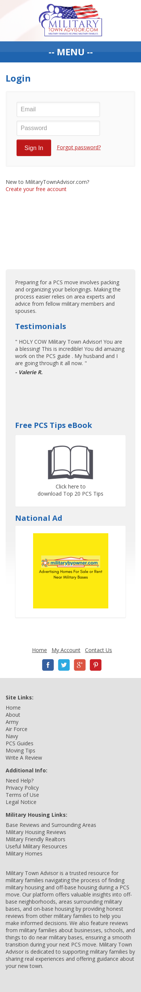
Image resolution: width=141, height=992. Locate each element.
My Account (66, 650)
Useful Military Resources (36, 846)
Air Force (16, 729)
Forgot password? (79, 147)
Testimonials (40, 326)
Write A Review (24, 757)
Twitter (64, 665)
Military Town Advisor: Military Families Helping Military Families (70, 20)
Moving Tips (20, 750)
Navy (12, 736)
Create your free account (36, 189)
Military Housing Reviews (36, 832)
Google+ (80, 665)
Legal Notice (21, 801)
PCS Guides (19, 743)
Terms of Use (22, 794)
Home (39, 650)
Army (12, 721)
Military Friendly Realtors (35, 839)
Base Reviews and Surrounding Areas (51, 824)
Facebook (48, 665)
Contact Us (98, 650)
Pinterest (95, 665)
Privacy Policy (22, 787)
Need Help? (19, 780)
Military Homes (24, 853)
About (13, 714)
